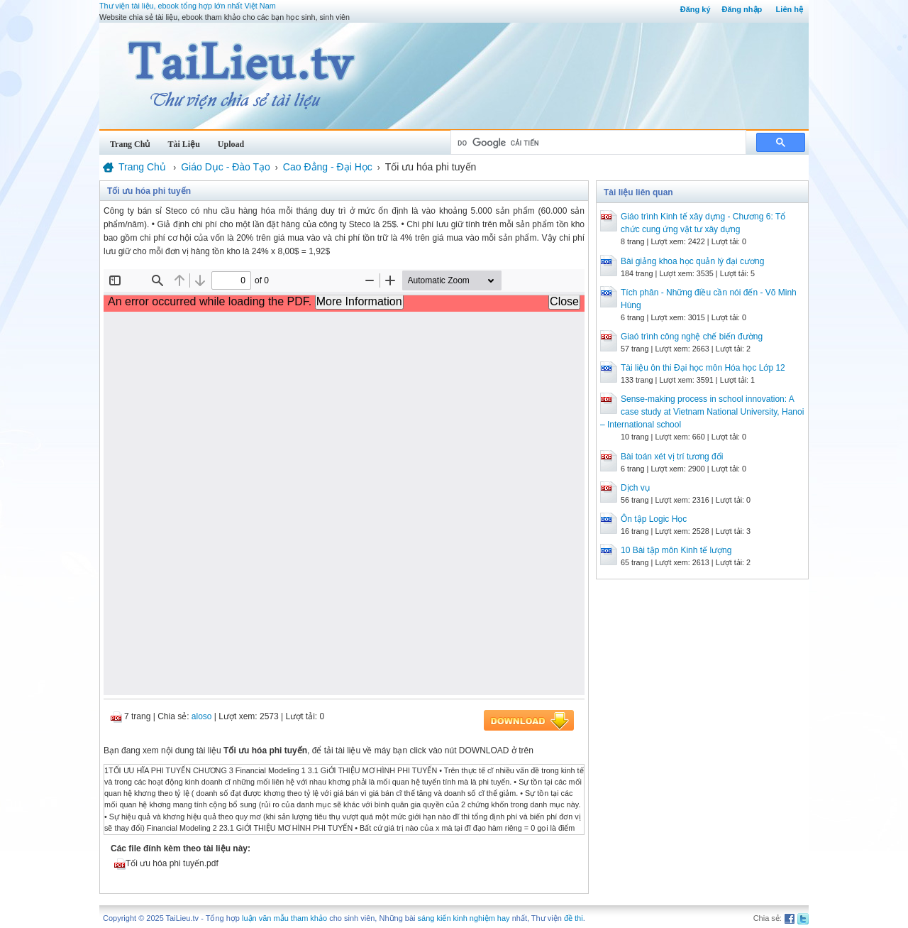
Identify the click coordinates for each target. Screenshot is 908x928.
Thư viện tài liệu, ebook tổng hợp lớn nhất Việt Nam (187, 5)
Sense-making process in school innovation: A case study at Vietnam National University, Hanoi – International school (702, 412)
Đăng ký (695, 9)
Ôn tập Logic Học (654, 519)
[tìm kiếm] (597, 142)
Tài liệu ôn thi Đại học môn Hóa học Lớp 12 (703, 368)
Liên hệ (789, 9)
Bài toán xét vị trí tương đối (672, 457)
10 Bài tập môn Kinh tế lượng (676, 550)
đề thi (573, 918)
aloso (202, 716)
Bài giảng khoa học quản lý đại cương (692, 261)
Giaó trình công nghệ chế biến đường (692, 337)
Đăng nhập (742, 9)
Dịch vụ (635, 488)
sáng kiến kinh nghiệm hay (464, 918)
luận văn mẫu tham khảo (284, 918)
